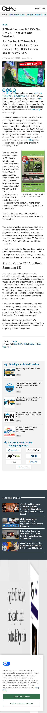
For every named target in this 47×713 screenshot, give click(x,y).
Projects (3, 650)
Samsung (35, 110)
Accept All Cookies (21, 696)
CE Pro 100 (11, 93)
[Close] (40, 658)
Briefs (3, 643)
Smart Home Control (30, 647)
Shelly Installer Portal (34, 14)
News (5, 25)
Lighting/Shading (29, 653)
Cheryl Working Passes (17, 14)
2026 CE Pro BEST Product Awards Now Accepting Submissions (26, 429)
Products (4, 647)
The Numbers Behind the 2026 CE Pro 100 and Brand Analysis (29, 399)
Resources (4, 653)
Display (31, 344)
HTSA (30, 140)
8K (40, 98)
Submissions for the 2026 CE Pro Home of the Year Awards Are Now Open (29, 415)
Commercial (27, 643)
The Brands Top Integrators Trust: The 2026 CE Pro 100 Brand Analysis (29, 385)
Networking (27, 640)
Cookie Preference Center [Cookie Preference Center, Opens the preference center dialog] (21, 703)
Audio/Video (28, 650)
